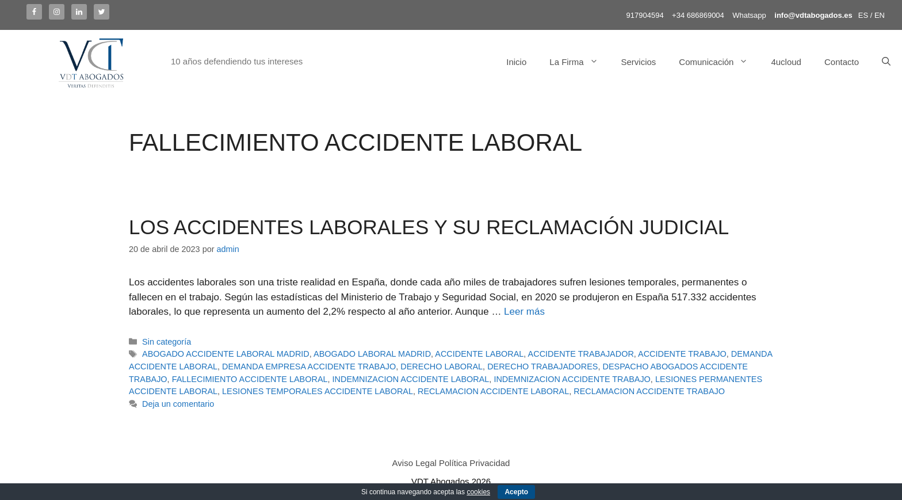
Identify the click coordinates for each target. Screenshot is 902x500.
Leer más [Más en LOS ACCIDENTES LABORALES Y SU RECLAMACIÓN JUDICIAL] (524, 311)
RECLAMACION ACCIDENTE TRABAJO (649, 391)
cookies (478, 492)
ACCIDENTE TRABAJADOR (581, 353)
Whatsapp (749, 15)
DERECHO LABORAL (441, 366)
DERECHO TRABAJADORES (542, 366)
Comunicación (719, 62)
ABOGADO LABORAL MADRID (372, 353)
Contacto (841, 62)
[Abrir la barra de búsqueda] (886, 62)
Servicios (638, 62)
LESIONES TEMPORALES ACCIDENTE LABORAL (317, 391)
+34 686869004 (698, 15)
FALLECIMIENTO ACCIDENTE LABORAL (250, 379)
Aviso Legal (414, 463)
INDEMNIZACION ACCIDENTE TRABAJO (572, 379)
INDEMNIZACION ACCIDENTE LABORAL (411, 379)
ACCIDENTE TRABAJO (682, 353)
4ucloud (786, 62)
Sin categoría (166, 341)
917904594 (645, 15)
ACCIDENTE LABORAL (479, 353)
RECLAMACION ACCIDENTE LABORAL (493, 391)
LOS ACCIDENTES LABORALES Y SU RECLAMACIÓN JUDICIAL (429, 227)
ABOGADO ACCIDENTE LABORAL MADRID (225, 353)
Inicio (516, 62)
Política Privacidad (474, 463)
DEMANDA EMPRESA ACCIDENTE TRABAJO (309, 366)
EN (879, 15)
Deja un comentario (178, 404)
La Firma (579, 62)
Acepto (516, 492)
